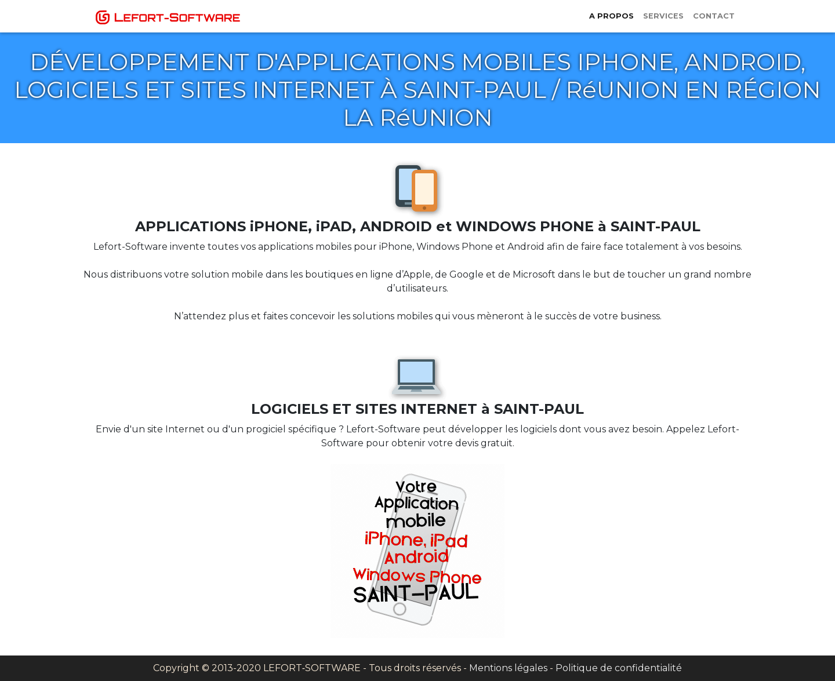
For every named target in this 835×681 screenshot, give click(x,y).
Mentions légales (508, 667)
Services (663, 16)
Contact (714, 16)
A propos (611, 16)
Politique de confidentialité (619, 667)
